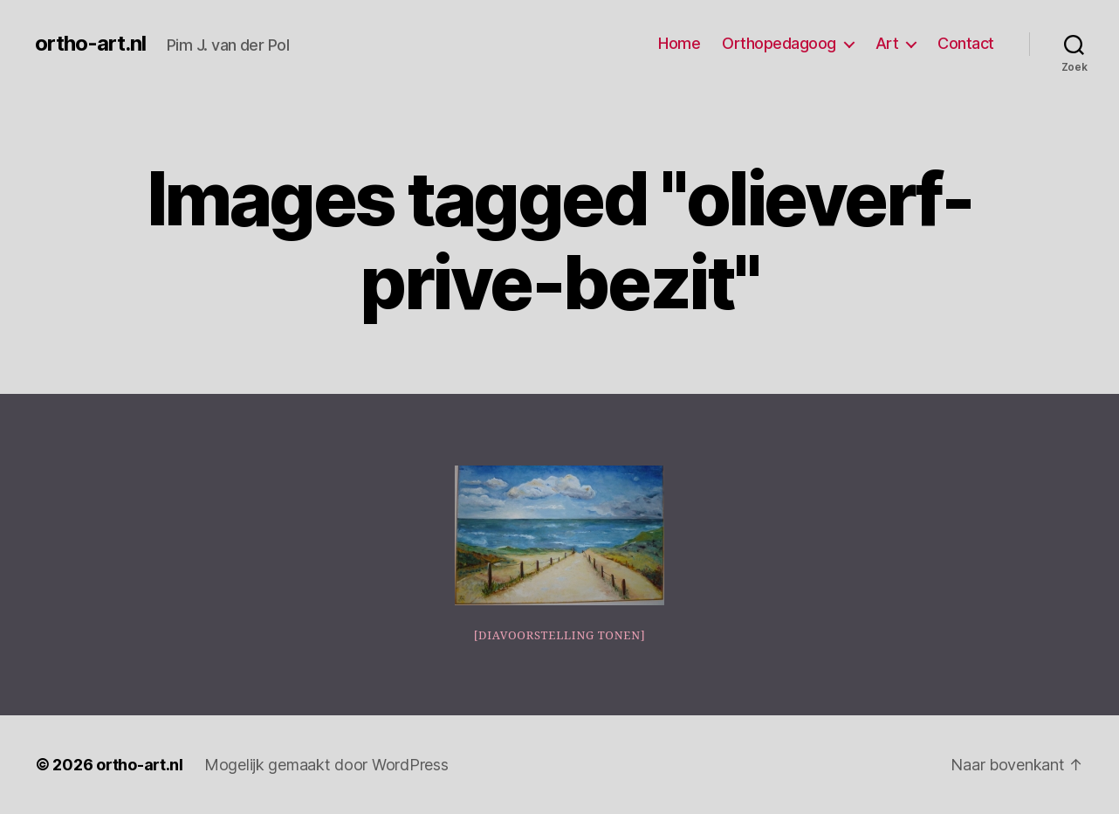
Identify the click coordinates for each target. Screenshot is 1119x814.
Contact (965, 43)
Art (887, 43)
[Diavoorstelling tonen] (560, 636)
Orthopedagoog (779, 43)
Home (679, 43)
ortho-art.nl (90, 43)
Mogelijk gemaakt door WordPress (326, 764)
